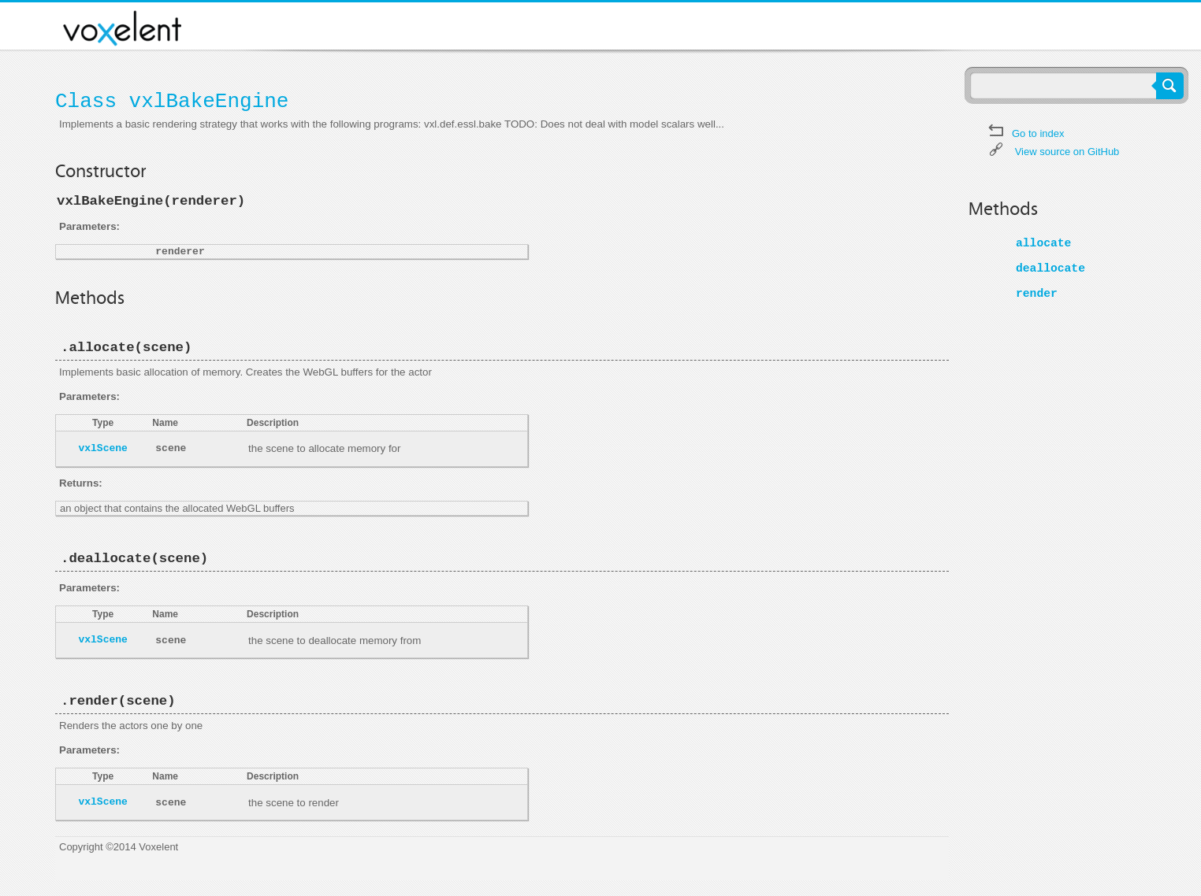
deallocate (1050, 268)
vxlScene (102, 448)
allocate (1043, 243)
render (1037, 293)
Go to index (1038, 133)
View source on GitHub (1067, 151)
